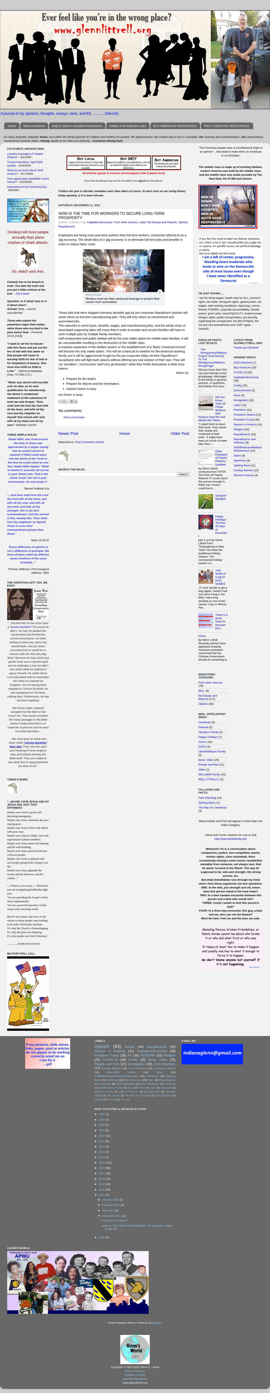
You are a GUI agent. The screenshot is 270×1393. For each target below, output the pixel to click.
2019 (102, 1184)
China (202, 635)
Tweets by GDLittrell (246, 347)
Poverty (112, 1099)
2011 (102, 1141)
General (203, 727)
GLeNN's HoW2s (135, 1374)
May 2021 (108, 1210)
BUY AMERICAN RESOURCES (175, 126)
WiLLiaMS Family (209, 774)
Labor (142, 222)
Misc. (201, 690)
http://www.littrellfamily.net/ (230, 838)
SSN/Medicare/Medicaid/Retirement (248, 449)
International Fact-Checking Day (27, 186)
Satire (237, 455)
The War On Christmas (212, 807)
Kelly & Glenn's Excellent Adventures (77, 126)
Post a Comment (74, 417)
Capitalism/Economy (99, 222)
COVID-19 (240, 372)
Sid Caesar (23, 293)
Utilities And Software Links (127, 126)
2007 (102, 1119)
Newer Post (68, 433)
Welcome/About (34, 126)
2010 (102, 1135)
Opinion (183, 222)
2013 (102, 1151)
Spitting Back (206, 802)
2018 (102, 1178)
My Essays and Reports (162, 222)
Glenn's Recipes (135, 1371)
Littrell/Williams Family (212, 751)
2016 (102, 1167)
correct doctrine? (21, 626)
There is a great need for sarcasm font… (221, 621)
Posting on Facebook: (114, 1220)
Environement (242, 390)
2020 (102, 1189)
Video (201, 769)
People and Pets (208, 764)
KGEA (202, 746)
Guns (237, 395)
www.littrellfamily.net (135, 1378)
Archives (112, 1080)
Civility (238, 385)
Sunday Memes (243, 470)
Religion (239, 429)
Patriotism (240, 409)
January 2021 (111, 1199)
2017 (102, 1173)
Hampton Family (208, 732)
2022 (102, 1237)
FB (130, 1055)
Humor (202, 741)
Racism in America (245, 424)
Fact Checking (207, 797)
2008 (102, 1125)
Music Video (205, 759)
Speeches (240, 460)
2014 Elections (163, 1095)
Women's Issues (244, 475)
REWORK (147, 1055)
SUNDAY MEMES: (220, 497)
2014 (102, 1157)
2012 (102, 1146)
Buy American (242, 367)
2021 (102, 1194)
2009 (102, 1130)
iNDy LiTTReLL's (208, 779)
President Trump (244, 419)
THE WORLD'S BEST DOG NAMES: (220, 577)
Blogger (157, 1322)
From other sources (126, 222)
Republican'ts (67, 226)
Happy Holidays (208, 737)
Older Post (180, 433)
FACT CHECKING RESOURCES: (227, 126)
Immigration (241, 400)
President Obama (244, 414)
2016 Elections (164, 1064)
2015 (102, 1162)
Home (12, 126)
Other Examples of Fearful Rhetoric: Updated (221, 458)
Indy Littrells (113, 1095)
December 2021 (112, 1215)
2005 (102, 1114)
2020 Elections (243, 362)
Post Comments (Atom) (89, 442)
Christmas (204, 722)
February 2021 (111, 1204)
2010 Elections (126, 1083)
